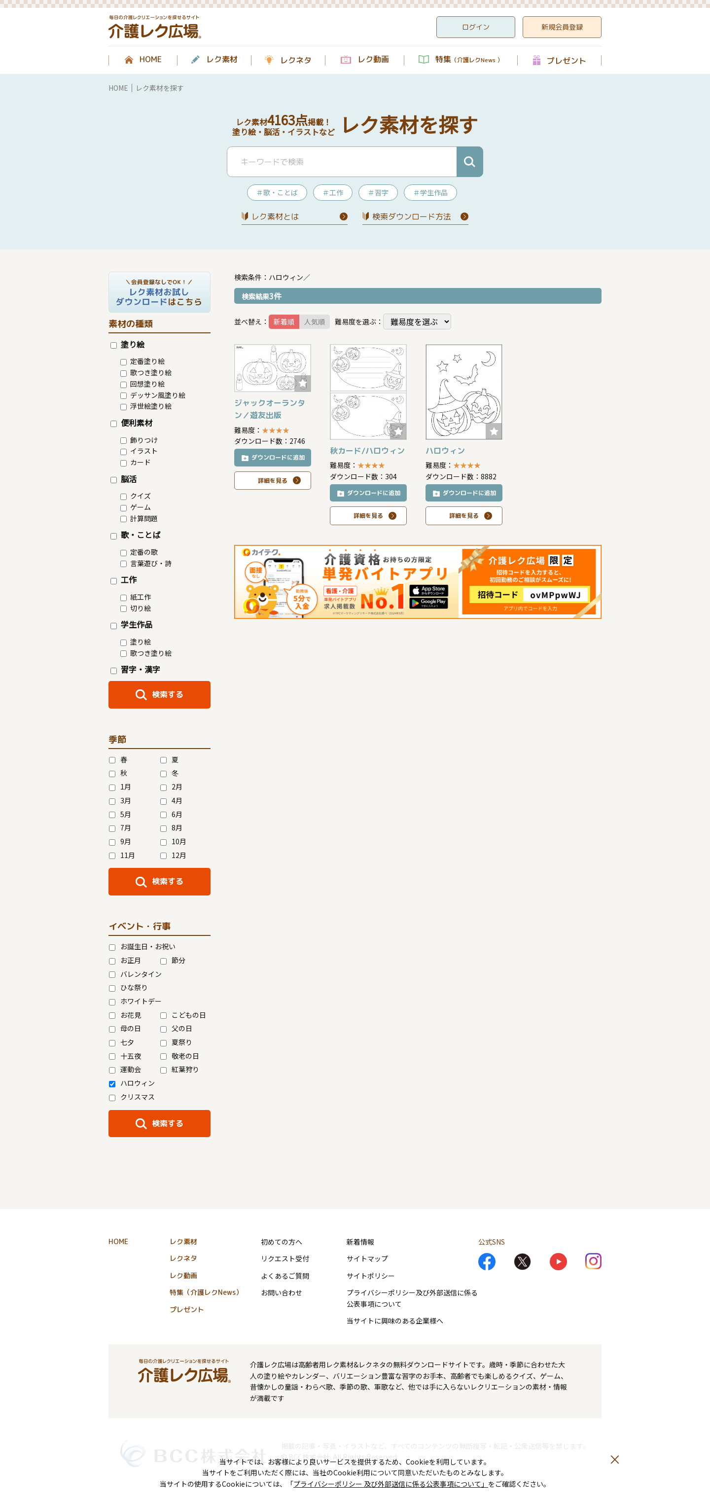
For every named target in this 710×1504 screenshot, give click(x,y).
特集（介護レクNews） (206, 1292)
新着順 (284, 321)
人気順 (314, 321)
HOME (151, 59)
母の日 (125, 1028)
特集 (469, 59)
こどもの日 (183, 1015)
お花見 (125, 1015)
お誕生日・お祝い (142, 946)
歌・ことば (135, 534)
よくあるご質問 (285, 1276)
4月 (171, 800)
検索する (167, 694)
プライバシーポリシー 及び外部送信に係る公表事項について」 (390, 1484)
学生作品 (131, 624)
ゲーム (135, 507)
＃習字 (378, 192)
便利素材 (131, 423)
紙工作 (135, 597)
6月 (171, 814)
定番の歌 (139, 552)
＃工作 (332, 192)
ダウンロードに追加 (278, 457)
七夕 (121, 1042)
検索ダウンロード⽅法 (411, 216)
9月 (120, 841)
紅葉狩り (179, 1069)
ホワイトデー (135, 1001)
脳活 (123, 479)
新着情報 (360, 1242)
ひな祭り (128, 987)
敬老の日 (179, 1056)
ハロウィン (132, 1083)
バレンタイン (135, 974)
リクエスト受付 (285, 1258)
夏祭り (176, 1042)
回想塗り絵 (142, 384)
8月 (171, 827)
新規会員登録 (562, 27)
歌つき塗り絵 (146, 372)
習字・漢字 (135, 669)
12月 (173, 855)
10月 (173, 841)
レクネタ (296, 60)
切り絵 (135, 608)
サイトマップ (367, 1258)
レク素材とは (275, 216)
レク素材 (222, 59)
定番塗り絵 (142, 361)
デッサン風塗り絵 (152, 395)
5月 (120, 814)
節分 (172, 960)
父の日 (176, 1028)
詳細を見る (272, 480)
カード (135, 462)
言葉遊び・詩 (146, 563)
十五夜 (125, 1056)
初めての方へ (281, 1242)
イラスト (139, 451)
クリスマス (132, 1097)
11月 (122, 855)
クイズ (135, 496)
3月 (120, 800)
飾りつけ (139, 440)
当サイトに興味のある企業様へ (395, 1320)
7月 (120, 827)
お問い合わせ (281, 1292)
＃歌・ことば (277, 192)
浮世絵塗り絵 (146, 406)
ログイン (476, 27)
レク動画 (373, 59)
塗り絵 (127, 344)
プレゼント (566, 60)
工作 (123, 579)
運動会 (125, 1069)
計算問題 (139, 518)
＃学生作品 (430, 192)
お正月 (125, 960)
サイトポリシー (371, 1276)
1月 (120, 786)
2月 (171, 786)
